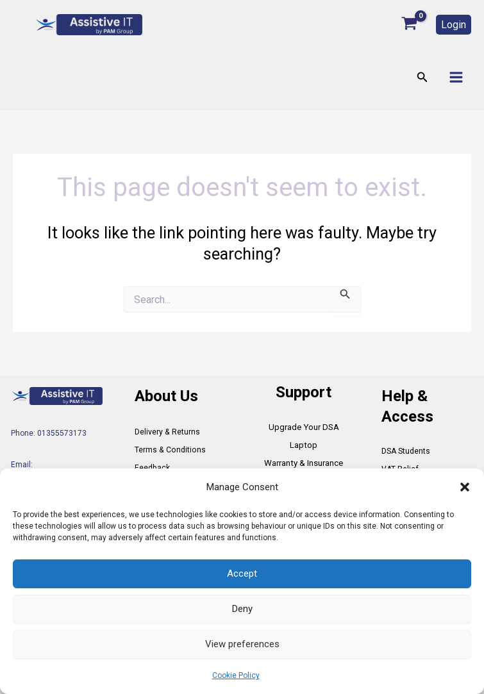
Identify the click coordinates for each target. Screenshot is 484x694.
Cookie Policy (236, 675)
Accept (242, 573)
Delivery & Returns (167, 431)
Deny (242, 609)
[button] (464, 487)
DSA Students (405, 451)
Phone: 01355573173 (49, 433)
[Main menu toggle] (456, 78)
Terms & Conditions (169, 449)
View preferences (242, 644)
